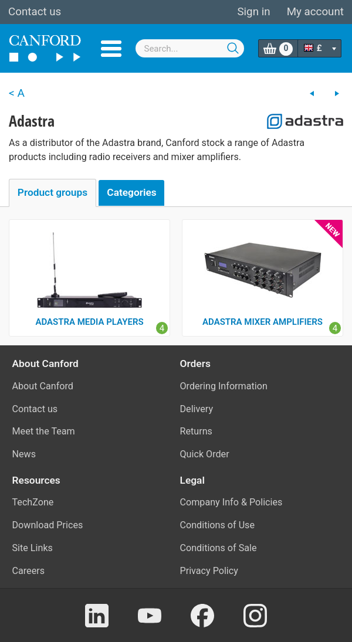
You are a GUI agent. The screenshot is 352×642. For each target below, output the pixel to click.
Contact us (34, 11)
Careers (28, 570)
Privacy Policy (209, 570)
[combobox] (190, 48)
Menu (111, 48)
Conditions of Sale (218, 547)
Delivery (197, 409)
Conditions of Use (217, 525)
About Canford (42, 386)
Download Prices (47, 525)
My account (315, 11)
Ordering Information (224, 386)
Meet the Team (43, 431)
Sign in (253, 11)
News (24, 454)
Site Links (32, 547)
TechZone (33, 502)
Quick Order (204, 454)
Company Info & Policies (231, 502)
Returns (196, 431)
